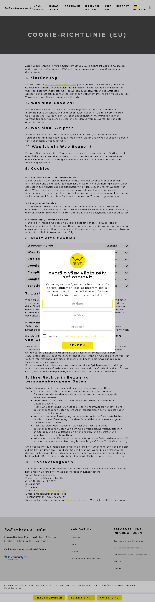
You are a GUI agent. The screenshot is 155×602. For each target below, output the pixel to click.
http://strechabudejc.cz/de (60, 84)
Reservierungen (49, 598)
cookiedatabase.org (77, 500)
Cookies (117, 568)
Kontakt (122, 6)
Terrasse (74, 551)
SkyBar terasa (53, 8)
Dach (73, 544)
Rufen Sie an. (81, 598)
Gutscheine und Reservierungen (86, 558)
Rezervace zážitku (92, 8)
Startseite (75, 537)
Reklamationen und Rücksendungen (132, 555)
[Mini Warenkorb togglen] (150, 8)
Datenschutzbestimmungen (128, 548)
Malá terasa (39, 8)
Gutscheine (109, 598)
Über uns (108, 8)
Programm (72, 6)
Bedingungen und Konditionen (129, 541)
